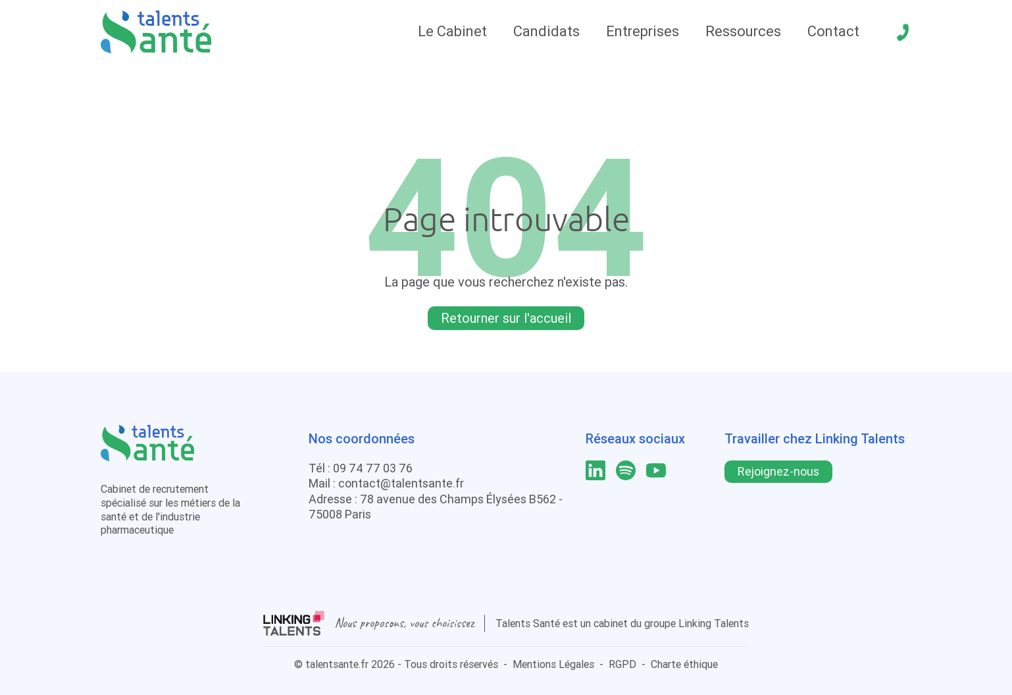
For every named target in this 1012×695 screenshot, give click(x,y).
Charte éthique (684, 664)
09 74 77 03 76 (373, 468)
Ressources (743, 31)
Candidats (546, 31)
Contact (833, 31)
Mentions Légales (553, 664)
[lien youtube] (656, 470)
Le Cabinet (452, 31)
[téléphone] (903, 32)
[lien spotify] (626, 470)
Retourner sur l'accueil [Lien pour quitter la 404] (506, 318)
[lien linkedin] (595, 470)
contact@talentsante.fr (401, 483)
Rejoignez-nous (778, 471)
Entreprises (642, 31)
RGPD (622, 664)
